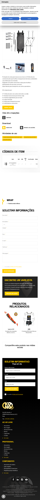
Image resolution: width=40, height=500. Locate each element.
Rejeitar (11, 18)
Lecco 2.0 (29, 329)
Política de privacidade (9, 494)
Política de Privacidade (16, 266)
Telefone (5, 247)
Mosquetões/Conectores (10, 468)
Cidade (4, 228)
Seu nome (5, 215)
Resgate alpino (7, 139)
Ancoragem (7, 427)
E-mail (4, 240)
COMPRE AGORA (8, 107)
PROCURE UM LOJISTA (11, 293)
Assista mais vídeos (14, 203)
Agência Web (23, 496)
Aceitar (29, 18)
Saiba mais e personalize (20, 22)
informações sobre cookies (17, 9)
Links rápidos (7, 466)
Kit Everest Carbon (11, 329)
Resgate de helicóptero (30, 137)
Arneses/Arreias (8, 429)
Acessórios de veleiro (9, 464)
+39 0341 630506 (9, 419)
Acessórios (7, 425)
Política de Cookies (19, 494)
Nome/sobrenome (9, 367)
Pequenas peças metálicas (11, 470)
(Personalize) (25, 494)
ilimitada (8, 117)
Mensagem (5, 253)
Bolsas (5, 431)
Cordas (6, 435)
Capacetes (7, 433)
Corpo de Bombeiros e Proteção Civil (12, 137)
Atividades (5, 221)
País (3, 234)
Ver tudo (6, 438)
